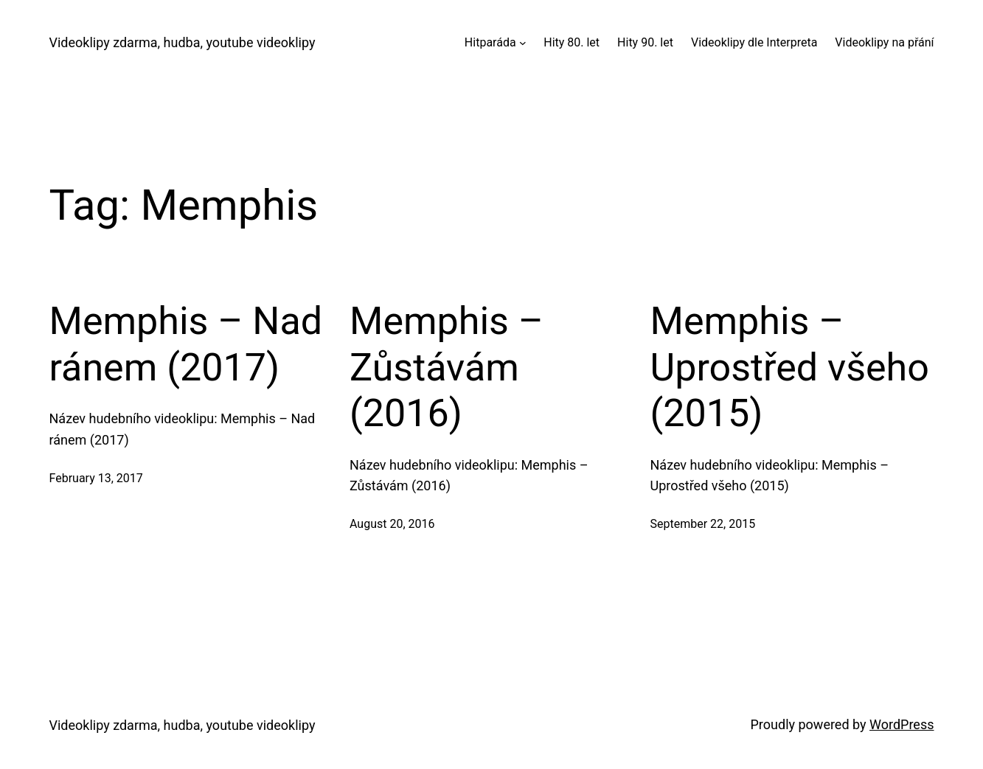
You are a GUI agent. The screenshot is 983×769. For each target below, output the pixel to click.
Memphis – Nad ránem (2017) (186, 344)
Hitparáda (490, 42)
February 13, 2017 (96, 478)
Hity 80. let (571, 42)
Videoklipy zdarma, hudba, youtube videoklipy (182, 42)
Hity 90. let (645, 42)
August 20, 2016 (392, 524)
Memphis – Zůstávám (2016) (446, 367)
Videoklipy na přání (884, 42)
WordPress (901, 724)
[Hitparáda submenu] (523, 42)
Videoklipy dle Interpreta (754, 42)
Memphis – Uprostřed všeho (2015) (789, 367)
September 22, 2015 (703, 524)
